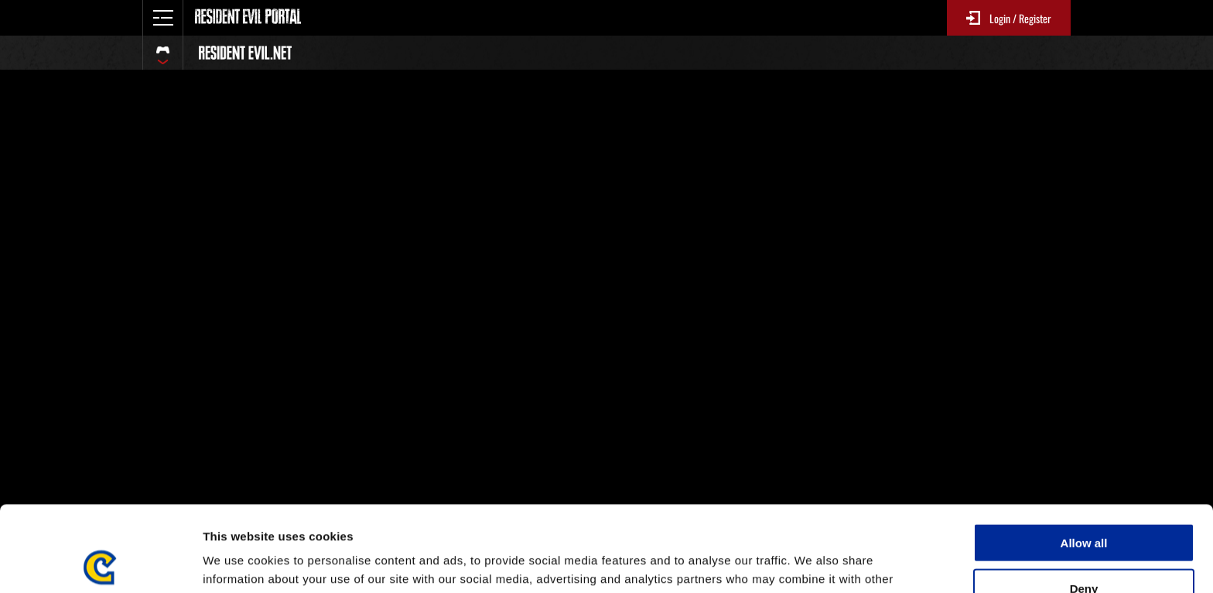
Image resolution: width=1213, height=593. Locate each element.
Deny (1084, 502)
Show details (812, 562)
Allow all (1084, 457)
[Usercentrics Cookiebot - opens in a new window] (100, 562)
